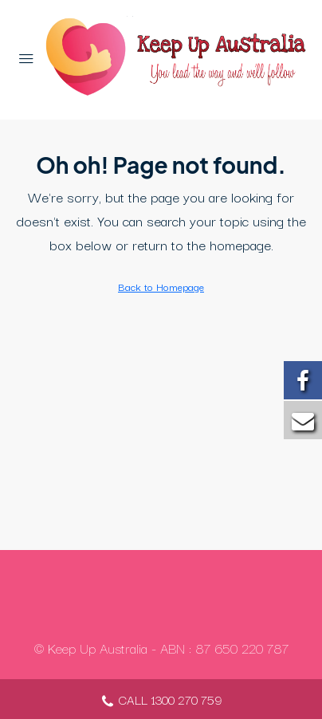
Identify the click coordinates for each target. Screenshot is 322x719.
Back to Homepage (161, 286)
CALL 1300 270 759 (161, 701)
